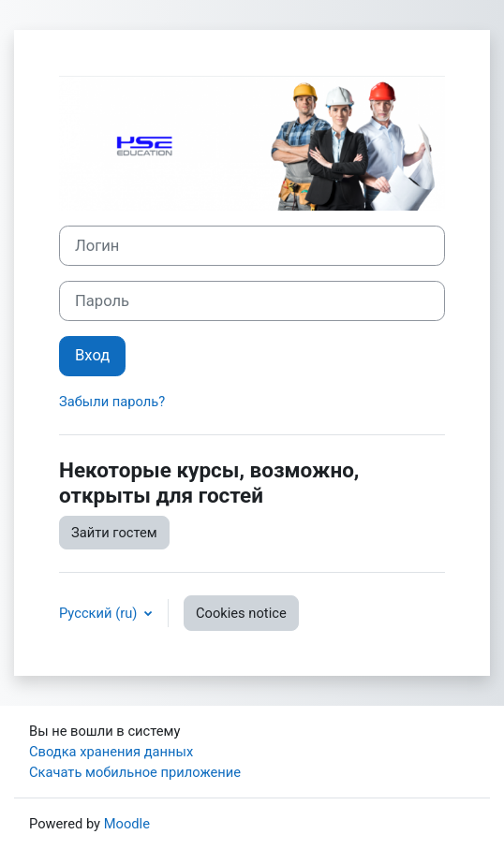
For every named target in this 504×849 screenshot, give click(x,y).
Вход (92, 355)
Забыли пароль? (112, 401)
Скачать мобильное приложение (135, 772)
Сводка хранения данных (111, 751)
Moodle (127, 823)
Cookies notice (241, 613)
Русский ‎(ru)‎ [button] (100, 613)
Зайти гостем (114, 532)
